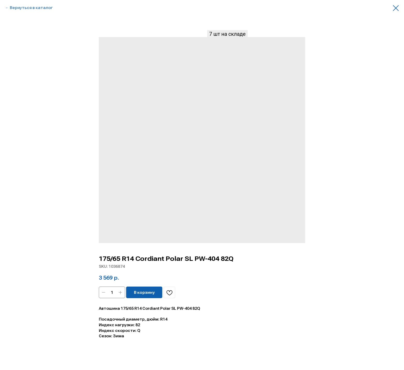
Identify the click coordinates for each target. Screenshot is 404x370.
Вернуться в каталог (31, 8)
